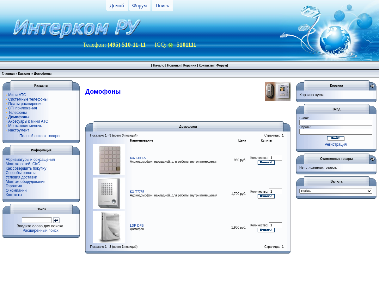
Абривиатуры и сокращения (30, 159)
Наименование (141, 140)
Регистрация (336, 144)
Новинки (173, 65)
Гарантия (14, 186)
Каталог (24, 73)
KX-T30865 (138, 158)
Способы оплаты (20, 173)
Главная (8, 73)
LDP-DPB (137, 225)
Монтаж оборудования (26, 181)
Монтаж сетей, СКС (23, 164)
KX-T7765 (137, 192)
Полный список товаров (41, 136)
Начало (158, 65)
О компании (16, 190)
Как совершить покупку (26, 168)
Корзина (189, 65)
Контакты (206, 65)
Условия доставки (21, 177)
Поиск (162, 5)
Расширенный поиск (40, 230)
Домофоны (43, 73)
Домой (117, 5)
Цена (242, 140)
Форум (139, 5)
